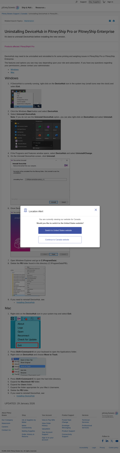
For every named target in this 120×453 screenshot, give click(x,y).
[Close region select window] (96, 210)
